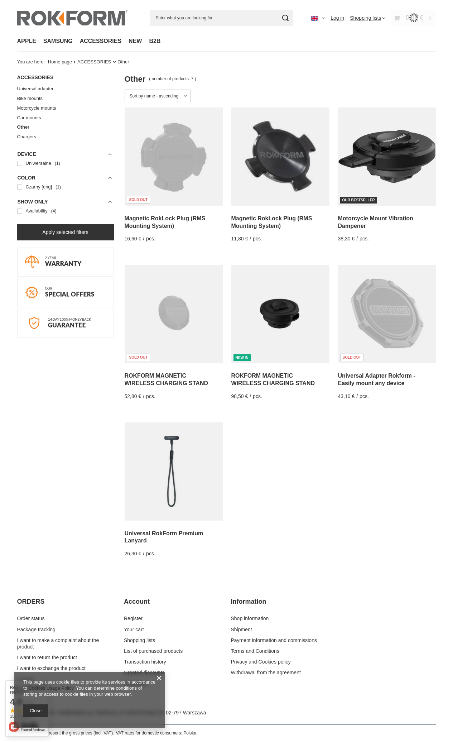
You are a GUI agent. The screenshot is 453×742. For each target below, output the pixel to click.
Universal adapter (35, 88)
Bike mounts (30, 98)
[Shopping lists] (367, 18)
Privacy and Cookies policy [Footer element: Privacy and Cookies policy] (261, 662)
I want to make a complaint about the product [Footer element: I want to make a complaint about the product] (58, 643)
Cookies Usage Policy (50, 688)
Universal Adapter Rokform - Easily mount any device (376, 379)
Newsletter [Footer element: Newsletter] (136, 683)
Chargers (26, 136)
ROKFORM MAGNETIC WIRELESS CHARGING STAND (166, 379)
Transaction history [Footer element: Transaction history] (145, 662)
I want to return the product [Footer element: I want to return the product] (47, 657)
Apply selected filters (65, 232)
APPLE (26, 41)
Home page (60, 61)
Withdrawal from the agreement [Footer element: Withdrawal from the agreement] (266, 672)
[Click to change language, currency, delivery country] (318, 18)
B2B (154, 41)
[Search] (285, 18)
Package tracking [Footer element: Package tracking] (36, 629)
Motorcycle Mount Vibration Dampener (375, 222)
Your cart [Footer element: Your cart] (134, 629)
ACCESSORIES (100, 41)
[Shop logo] (72, 17)
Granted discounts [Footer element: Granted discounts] (144, 672)
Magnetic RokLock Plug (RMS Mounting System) (165, 222)
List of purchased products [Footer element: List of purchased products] (153, 651)
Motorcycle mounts (36, 108)
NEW (135, 41)
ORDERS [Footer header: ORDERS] (31, 601)
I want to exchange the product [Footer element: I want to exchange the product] (51, 668)
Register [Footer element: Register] (133, 618)
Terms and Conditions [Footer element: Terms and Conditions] (255, 651)
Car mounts (29, 117)
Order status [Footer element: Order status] (31, 618)
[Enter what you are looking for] (221, 18)
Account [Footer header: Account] (137, 601)
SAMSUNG (58, 41)
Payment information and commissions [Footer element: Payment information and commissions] (274, 640)
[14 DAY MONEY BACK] (65, 336)
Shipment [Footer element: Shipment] (241, 629)
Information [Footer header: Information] (248, 601)
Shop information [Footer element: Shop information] (250, 618)
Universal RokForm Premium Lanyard (164, 537)
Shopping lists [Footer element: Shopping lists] (139, 640)
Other (23, 127)
